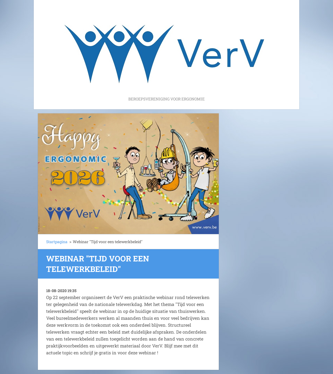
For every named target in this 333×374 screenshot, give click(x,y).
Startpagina (56, 241)
